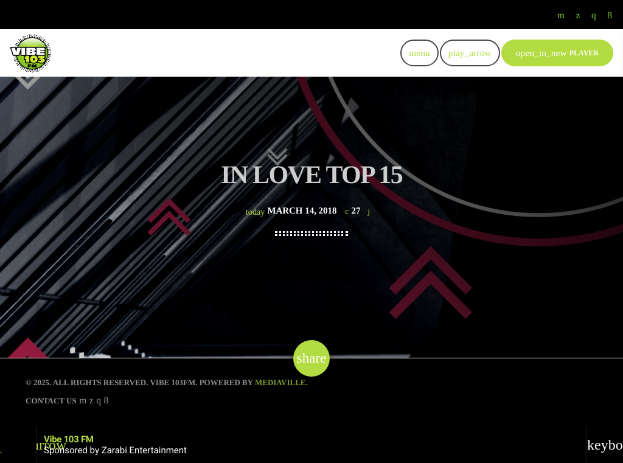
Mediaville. (281, 382)
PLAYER (557, 52)
